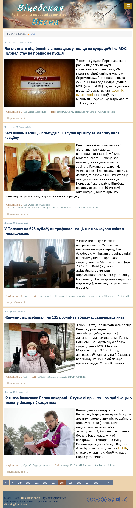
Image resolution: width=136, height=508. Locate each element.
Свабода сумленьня (39, 204)
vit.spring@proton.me (16, 504)
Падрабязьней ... (17, 118)
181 (36, 482)
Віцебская (40, 8)
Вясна (45, 22)
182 (45, 482)
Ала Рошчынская (21, 207)
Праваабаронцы (37, 111)
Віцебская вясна (30, 497)
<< (6, 482)
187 (87, 482)
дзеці (40, 296)
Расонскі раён (90, 465)
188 (96, 482)
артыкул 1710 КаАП (71, 465)
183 (53, 482)
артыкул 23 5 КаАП (118, 296)
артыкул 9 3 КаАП (57, 376)
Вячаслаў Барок (107, 465)
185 (70, 482)
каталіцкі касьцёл (41, 207)
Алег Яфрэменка (106, 111)
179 (19, 482)
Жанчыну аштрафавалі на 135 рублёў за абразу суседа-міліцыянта (64, 318)
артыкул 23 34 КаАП (62, 207)
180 (28, 482)
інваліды (49, 296)
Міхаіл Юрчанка (83, 207)
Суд (25, 111)
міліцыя (42, 376)
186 (79, 482)
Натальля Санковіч (75, 296)
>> (109, 482)
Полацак (59, 296)
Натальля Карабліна (85, 111)
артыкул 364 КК (65, 111)
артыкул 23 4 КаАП (97, 296)
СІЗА (96, 207)
